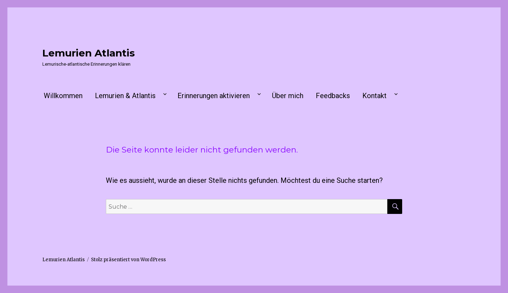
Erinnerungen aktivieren (213, 95)
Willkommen (63, 95)
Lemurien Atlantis (88, 53)
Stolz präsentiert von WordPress (128, 260)
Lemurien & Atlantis (125, 95)
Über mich (287, 95)
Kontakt (374, 95)
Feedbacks (333, 95)
